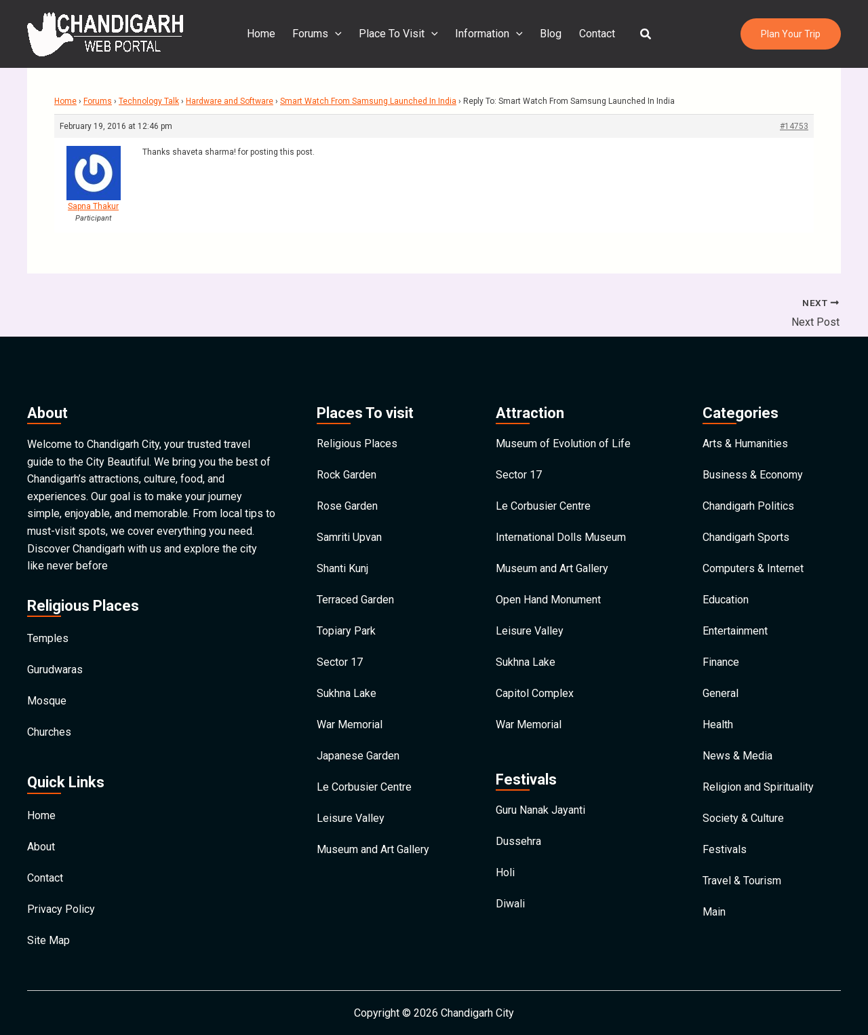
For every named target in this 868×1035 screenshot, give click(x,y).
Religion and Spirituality (758, 786)
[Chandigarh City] (105, 32)
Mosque (46, 700)
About (41, 846)
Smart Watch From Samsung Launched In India (368, 101)
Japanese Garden (358, 755)
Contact (595, 33)
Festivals (725, 849)
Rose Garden (347, 506)
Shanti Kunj (342, 568)
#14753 (794, 126)
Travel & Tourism (742, 880)
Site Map (48, 940)
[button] (643, 34)
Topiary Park (346, 630)
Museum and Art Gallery (373, 849)
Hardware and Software (229, 101)
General (720, 693)
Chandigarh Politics (748, 506)
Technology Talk (149, 101)
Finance (721, 662)
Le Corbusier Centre (364, 786)
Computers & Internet (753, 568)
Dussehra (518, 841)
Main (714, 911)
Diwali (510, 903)
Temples (47, 638)
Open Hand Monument (548, 599)
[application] (337, 34)
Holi (505, 872)
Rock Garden (346, 474)
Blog (550, 33)
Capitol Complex (535, 693)
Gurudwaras (55, 669)
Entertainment (735, 630)
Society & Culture (743, 818)
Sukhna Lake (346, 693)
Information (489, 34)
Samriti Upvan (349, 537)
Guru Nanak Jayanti (540, 810)
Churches (49, 732)
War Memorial (349, 724)
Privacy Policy (61, 909)
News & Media (737, 755)
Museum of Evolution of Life (563, 443)
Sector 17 (340, 662)
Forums (319, 34)
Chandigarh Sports (746, 537)
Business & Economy (753, 474)
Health (718, 724)
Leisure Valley (350, 818)
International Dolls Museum (561, 537)
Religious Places (357, 443)
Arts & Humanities (745, 443)
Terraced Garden (355, 599)
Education (726, 599)
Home (264, 33)
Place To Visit (399, 34)
